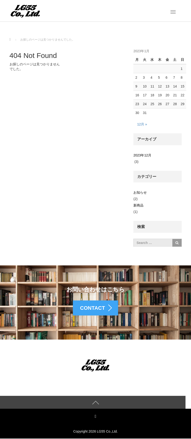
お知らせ (140, 192)
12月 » (142, 124)
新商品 (138, 205)
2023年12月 (142, 155)
